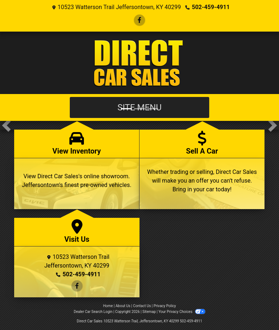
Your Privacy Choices (181, 312)
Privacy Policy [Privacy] (165, 306)
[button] (6, 125)
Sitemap (149, 312)
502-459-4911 (211, 7)
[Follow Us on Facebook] (139, 20)
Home (108, 306)
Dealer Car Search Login (93, 312)
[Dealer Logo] (139, 62)
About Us (123, 306)
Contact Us (142, 306)
